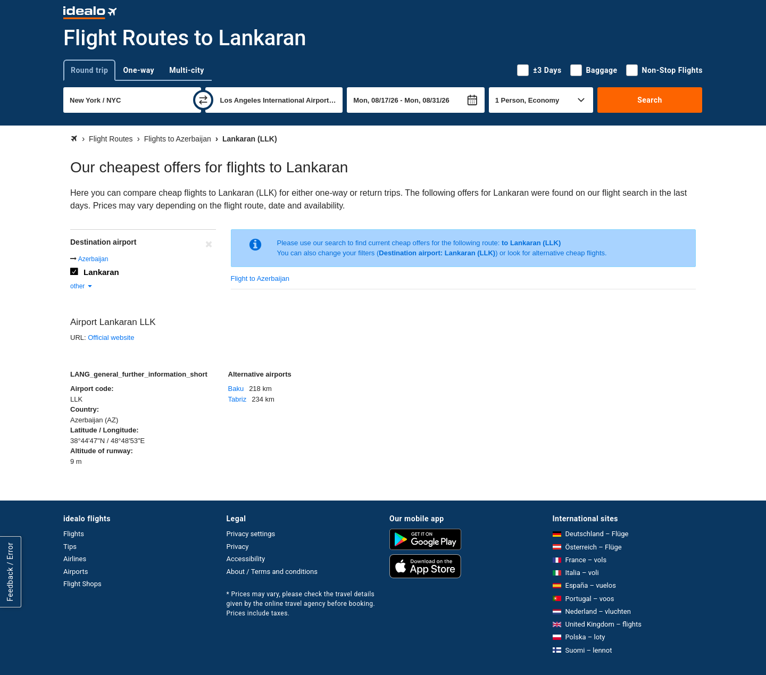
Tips (70, 547)
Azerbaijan (93, 259)
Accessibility (246, 559)
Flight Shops (82, 584)
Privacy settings (251, 534)
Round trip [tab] (89, 70)
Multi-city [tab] (186, 70)
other (81, 286)
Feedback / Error (10, 572)
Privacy (238, 547)
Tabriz (237, 399)
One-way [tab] (138, 70)
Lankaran (101, 272)
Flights (73, 534)
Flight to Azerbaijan (260, 278)
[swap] (203, 100)
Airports (75, 572)
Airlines (74, 559)
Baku (236, 389)
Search (649, 100)
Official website (111, 337)
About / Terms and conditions (272, 572)
